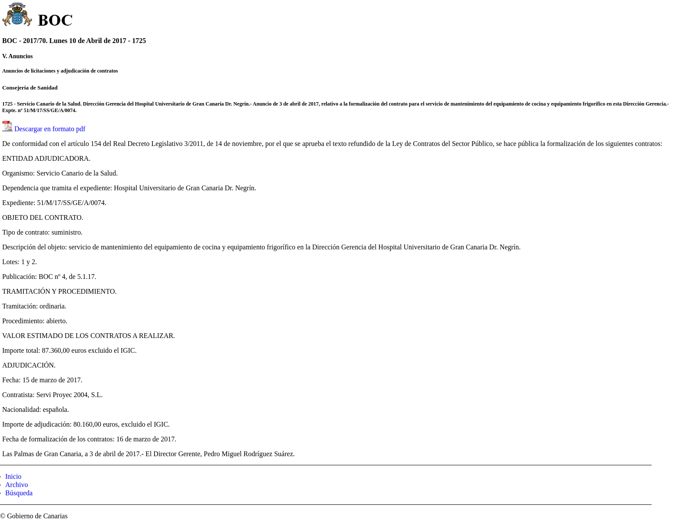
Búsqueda (19, 493)
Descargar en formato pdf (50, 129)
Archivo (16, 484)
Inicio (13, 476)
